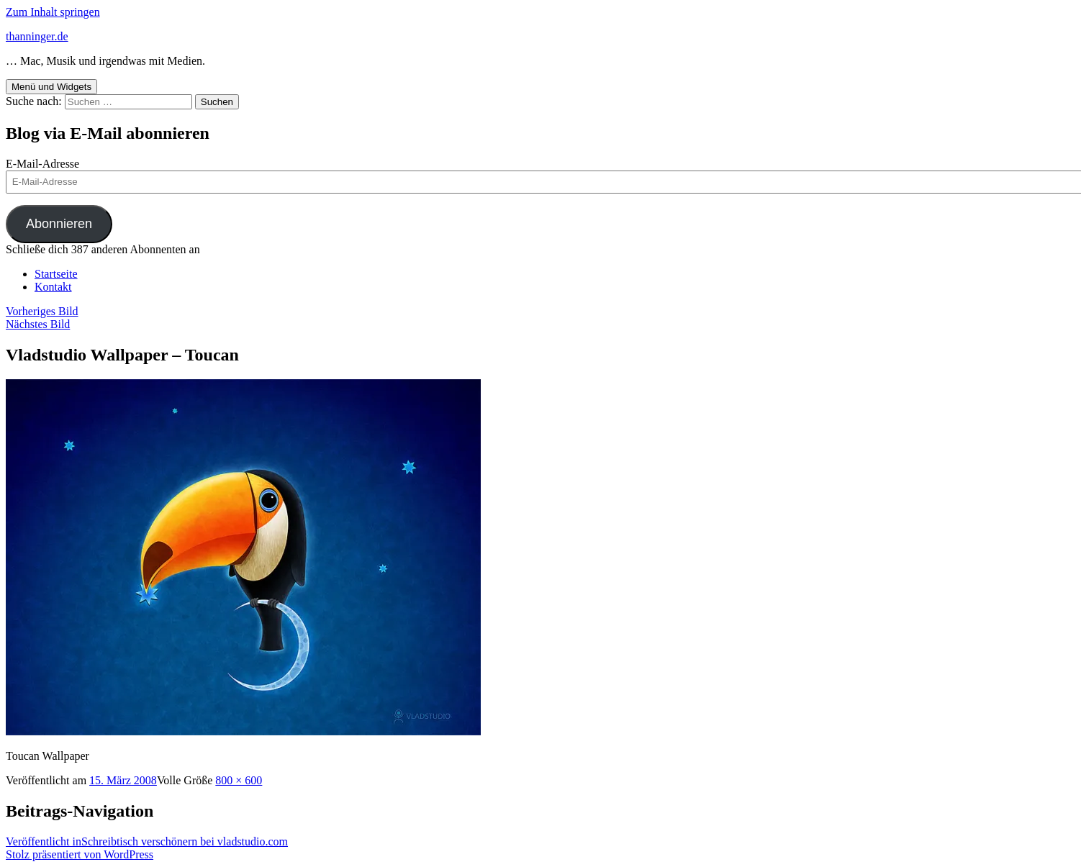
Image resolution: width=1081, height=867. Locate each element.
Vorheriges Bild (42, 311)
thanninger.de (37, 36)
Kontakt (53, 287)
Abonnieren (59, 224)
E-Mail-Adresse (42, 164)
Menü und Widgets (51, 86)
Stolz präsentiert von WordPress (79, 854)
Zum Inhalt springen (53, 12)
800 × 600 (238, 780)
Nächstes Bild (38, 324)
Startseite (56, 274)
